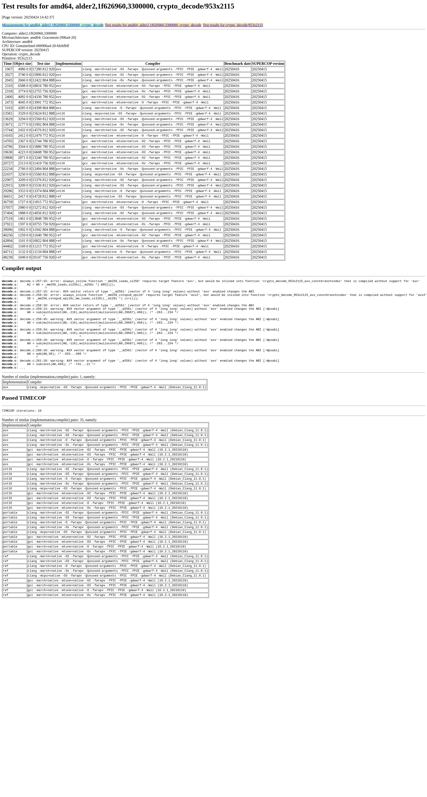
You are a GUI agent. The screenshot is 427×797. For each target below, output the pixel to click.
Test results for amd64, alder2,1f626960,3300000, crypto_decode (153, 25)
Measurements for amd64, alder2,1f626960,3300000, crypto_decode (52, 25)
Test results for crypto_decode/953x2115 (233, 25)
